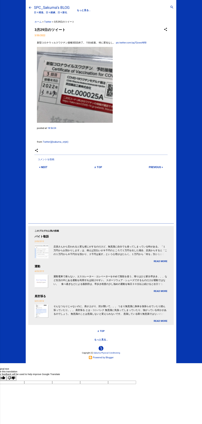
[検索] (172, 7)
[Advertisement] (101, 195)
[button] (165, 29)
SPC (79, 10)
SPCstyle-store (124, 339)
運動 (37, 266)
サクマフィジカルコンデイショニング (90, 339)
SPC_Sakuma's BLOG (52, 7)
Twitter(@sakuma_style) (55, 141)
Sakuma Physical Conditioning (107, 353)
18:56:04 (52, 128)
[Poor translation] (11, 378)
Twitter (47, 21)
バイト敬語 (42, 236)
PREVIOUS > (156, 167)
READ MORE (160, 261)
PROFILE (92, 10)
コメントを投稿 (46, 159)
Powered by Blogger (101, 357)
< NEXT (43, 167)
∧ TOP (98, 167)
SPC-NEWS (109, 10)
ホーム (38, 21)
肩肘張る (40, 296)
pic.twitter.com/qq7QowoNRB (131, 42)
